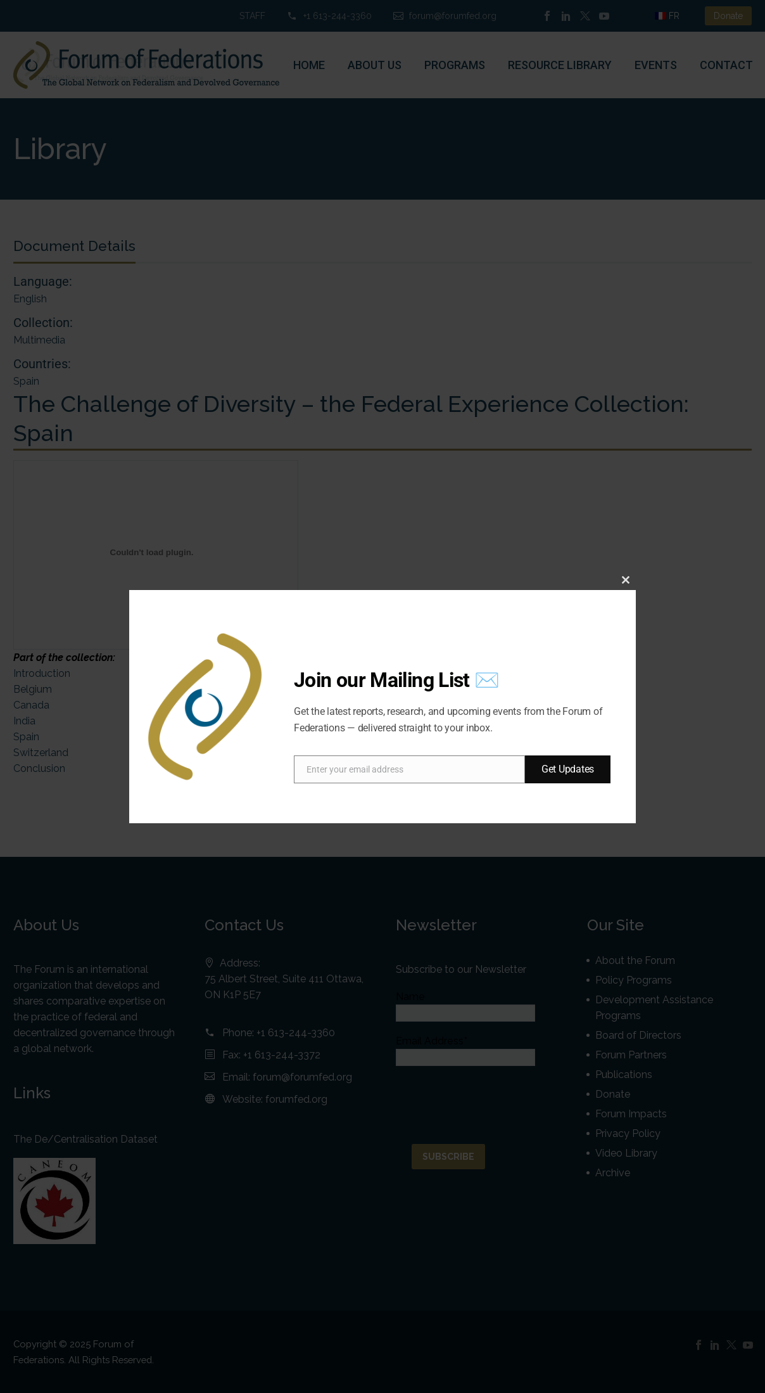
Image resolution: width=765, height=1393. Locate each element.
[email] (409, 769)
